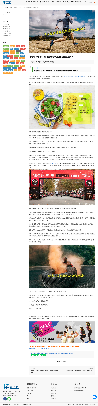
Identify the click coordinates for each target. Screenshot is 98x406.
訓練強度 (6, 48)
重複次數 (10, 65)
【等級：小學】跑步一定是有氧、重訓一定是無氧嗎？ (44, 371)
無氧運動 (12, 60)
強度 (11, 58)
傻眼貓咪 (16, 65)
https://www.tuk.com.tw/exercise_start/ (40, 348)
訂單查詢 (53, 398)
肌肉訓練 (10, 55)
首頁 (4, 7)
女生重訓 (23, 48)
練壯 (23, 46)
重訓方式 (12, 53)
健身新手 (5, 26)
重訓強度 (6, 46)
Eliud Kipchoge (53, 163)
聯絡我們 (29, 393)
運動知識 (9, 7)
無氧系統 (6, 60)
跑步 (15, 70)
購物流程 (53, 388)
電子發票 (53, 393)
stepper (22, 65)
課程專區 (5, 35)
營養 (5, 65)
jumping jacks (7, 68)
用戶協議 (92, 404)
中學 (11, 48)
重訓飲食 (12, 46)
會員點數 (53, 396)
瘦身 (5, 55)
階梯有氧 (14, 68)
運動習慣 (6, 58)
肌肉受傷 (12, 51)
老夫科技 (75, 404)
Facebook (30, 396)
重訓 (18, 53)
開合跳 (20, 68)
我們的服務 (30, 390)
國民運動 (16, 48)
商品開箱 (10, 73)
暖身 (5, 73)
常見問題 (53, 390)
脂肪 (23, 60)
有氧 (18, 63)
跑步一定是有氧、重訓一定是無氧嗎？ (75, 76)
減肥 (22, 53)
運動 (20, 70)
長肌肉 (18, 46)
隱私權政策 (85, 404)
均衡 (22, 63)
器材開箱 (5, 31)
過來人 (5, 24)
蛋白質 (5, 63)
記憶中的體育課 (31, 388)
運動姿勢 (6, 53)
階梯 (5, 70)
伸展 (24, 70)
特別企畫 (5, 28)
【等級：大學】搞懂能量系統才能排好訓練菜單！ (79, 370)
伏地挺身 (16, 55)
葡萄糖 (18, 60)
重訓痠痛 (19, 51)
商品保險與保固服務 (80, 388)
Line (28, 398)
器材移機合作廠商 (79, 390)
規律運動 (10, 70)
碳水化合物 (11, 63)
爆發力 (16, 58)
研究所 (22, 55)
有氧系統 (22, 58)
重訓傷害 (6, 51)
